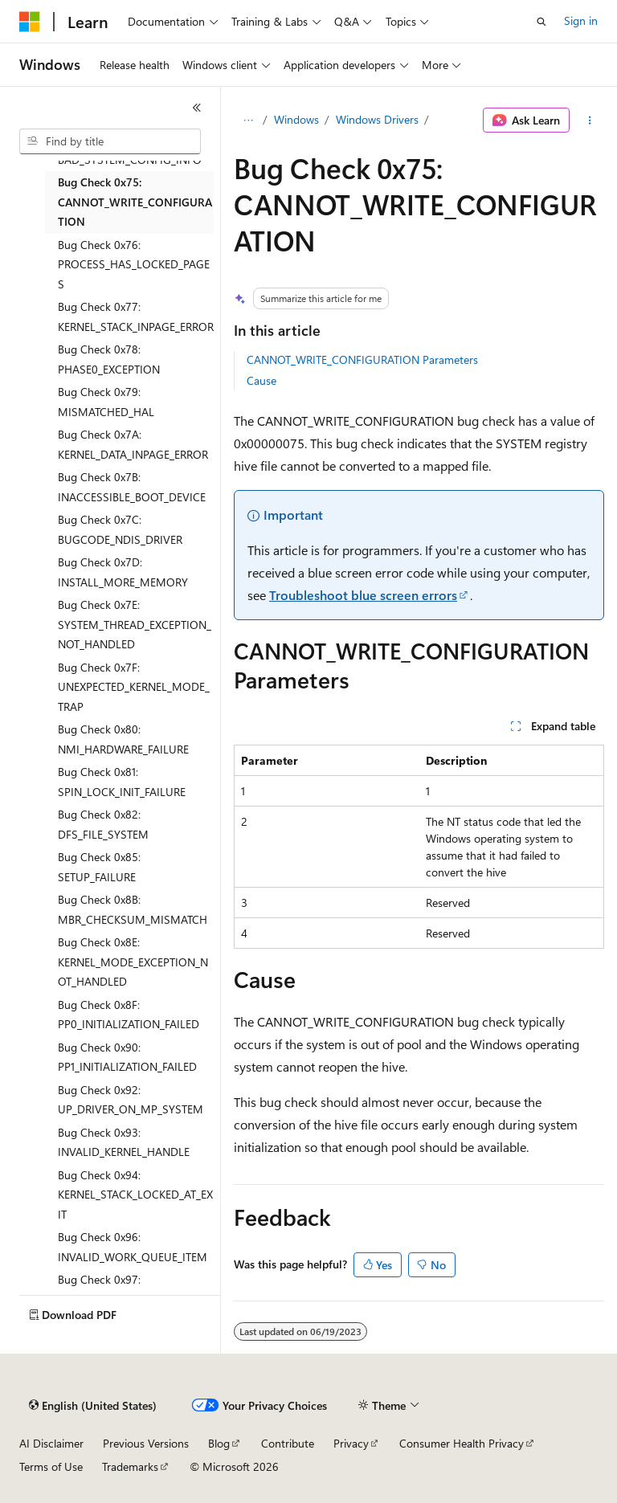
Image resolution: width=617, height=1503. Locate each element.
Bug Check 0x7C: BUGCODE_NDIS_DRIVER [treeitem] (120, 529)
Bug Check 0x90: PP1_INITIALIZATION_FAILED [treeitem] (127, 1057)
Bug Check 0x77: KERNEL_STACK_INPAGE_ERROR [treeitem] (136, 316)
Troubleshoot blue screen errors (363, 594)
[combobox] (110, 141)
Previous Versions (146, 1443)
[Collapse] (197, 107)
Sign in (581, 20)
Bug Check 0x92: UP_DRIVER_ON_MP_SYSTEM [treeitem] (130, 1099)
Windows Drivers (377, 119)
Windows (296, 119)
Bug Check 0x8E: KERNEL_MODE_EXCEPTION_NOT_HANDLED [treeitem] (133, 961)
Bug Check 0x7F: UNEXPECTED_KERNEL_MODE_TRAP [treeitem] (134, 687)
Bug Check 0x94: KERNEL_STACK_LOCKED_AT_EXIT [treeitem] (135, 1194)
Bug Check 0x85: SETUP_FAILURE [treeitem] (99, 866)
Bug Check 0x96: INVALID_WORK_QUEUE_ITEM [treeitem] (132, 1246)
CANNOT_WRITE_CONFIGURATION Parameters (362, 359)
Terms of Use (51, 1466)
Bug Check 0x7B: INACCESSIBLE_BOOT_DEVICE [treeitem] (132, 486)
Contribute (287, 1443)
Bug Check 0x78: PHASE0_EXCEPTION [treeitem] (109, 359)
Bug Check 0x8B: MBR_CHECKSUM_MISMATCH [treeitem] (132, 909)
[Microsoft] (29, 21)
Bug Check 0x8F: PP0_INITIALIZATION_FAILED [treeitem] (128, 1014)
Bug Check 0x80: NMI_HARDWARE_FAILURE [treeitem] (123, 739)
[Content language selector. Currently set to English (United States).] (92, 1406)
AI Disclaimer (51, 1443)
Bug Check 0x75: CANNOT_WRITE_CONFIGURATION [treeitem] (135, 201)
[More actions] (590, 120)
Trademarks (130, 1466)
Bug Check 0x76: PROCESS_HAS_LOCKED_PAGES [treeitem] (134, 264)
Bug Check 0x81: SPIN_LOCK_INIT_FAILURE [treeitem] (122, 781)
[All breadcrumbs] (248, 120)
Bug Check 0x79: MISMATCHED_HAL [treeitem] (106, 401)
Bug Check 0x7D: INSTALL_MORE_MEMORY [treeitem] (123, 572)
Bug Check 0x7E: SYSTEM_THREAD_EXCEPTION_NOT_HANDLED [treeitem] (134, 624)
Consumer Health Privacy (461, 1443)
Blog (219, 1443)
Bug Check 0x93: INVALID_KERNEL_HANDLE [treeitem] (124, 1142)
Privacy (351, 1443)
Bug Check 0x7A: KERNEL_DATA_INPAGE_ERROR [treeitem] (133, 444)
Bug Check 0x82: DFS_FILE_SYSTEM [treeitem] (103, 824)
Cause (261, 380)
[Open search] (541, 21)
